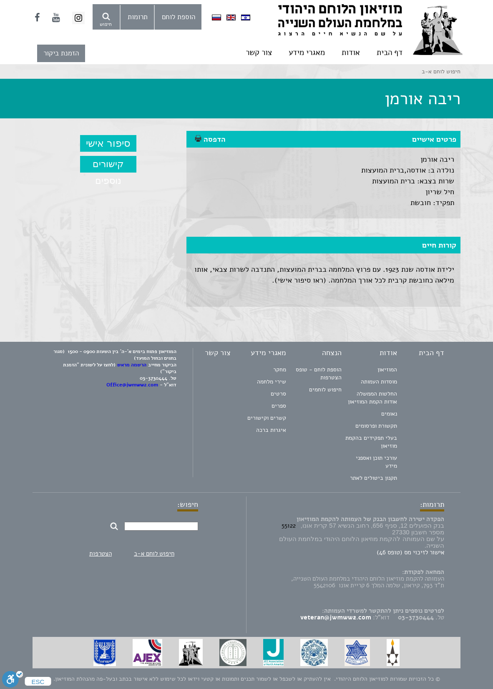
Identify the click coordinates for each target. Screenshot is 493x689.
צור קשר (259, 52)
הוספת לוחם (178, 17)
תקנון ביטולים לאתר (373, 478)
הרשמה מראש (131, 364)
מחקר (279, 369)
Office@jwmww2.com (132, 384)
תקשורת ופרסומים (376, 426)
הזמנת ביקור (61, 53)
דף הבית (389, 52)
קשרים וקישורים (266, 418)
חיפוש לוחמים (325, 389)
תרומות (138, 17)
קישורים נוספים (108, 166)
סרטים (278, 394)
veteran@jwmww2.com (335, 617)
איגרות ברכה (271, 430)
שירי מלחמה (271, 382)
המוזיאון (387, 369)
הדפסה (210, 139)
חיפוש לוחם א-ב (154, 553)
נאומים (389, 414)
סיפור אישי (108, 143)
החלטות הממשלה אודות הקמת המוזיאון (372, 398)
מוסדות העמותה (379, 382)
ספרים (279, 406)
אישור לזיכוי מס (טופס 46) (410, 552)
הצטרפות (100, 553)
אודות (351, 52)
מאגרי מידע (307, 52)
